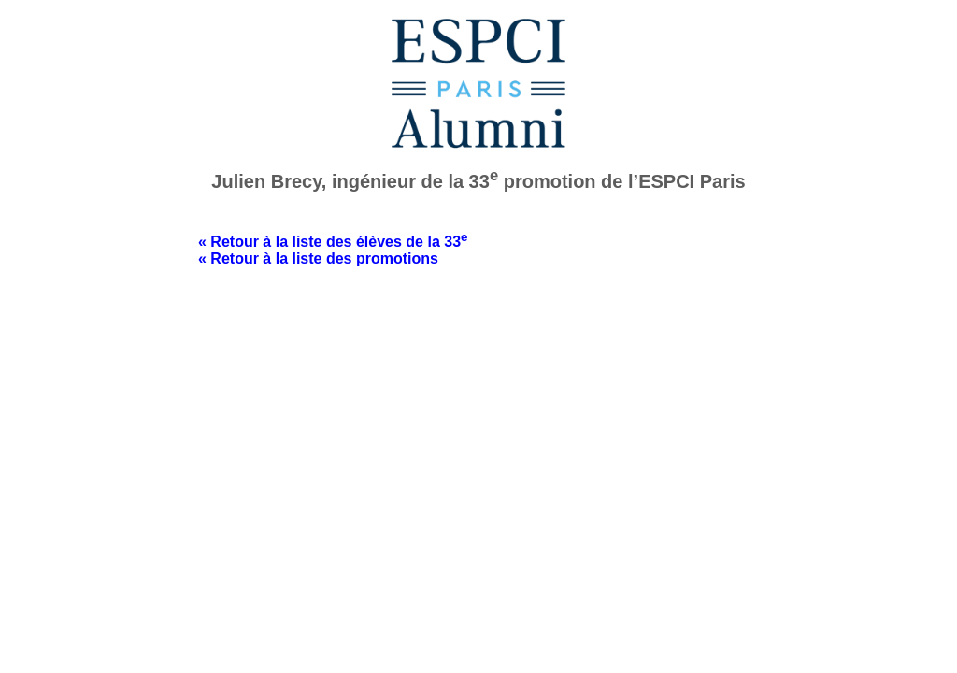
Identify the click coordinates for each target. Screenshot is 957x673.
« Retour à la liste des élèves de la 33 (332, 242)
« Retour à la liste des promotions (318, 258)
